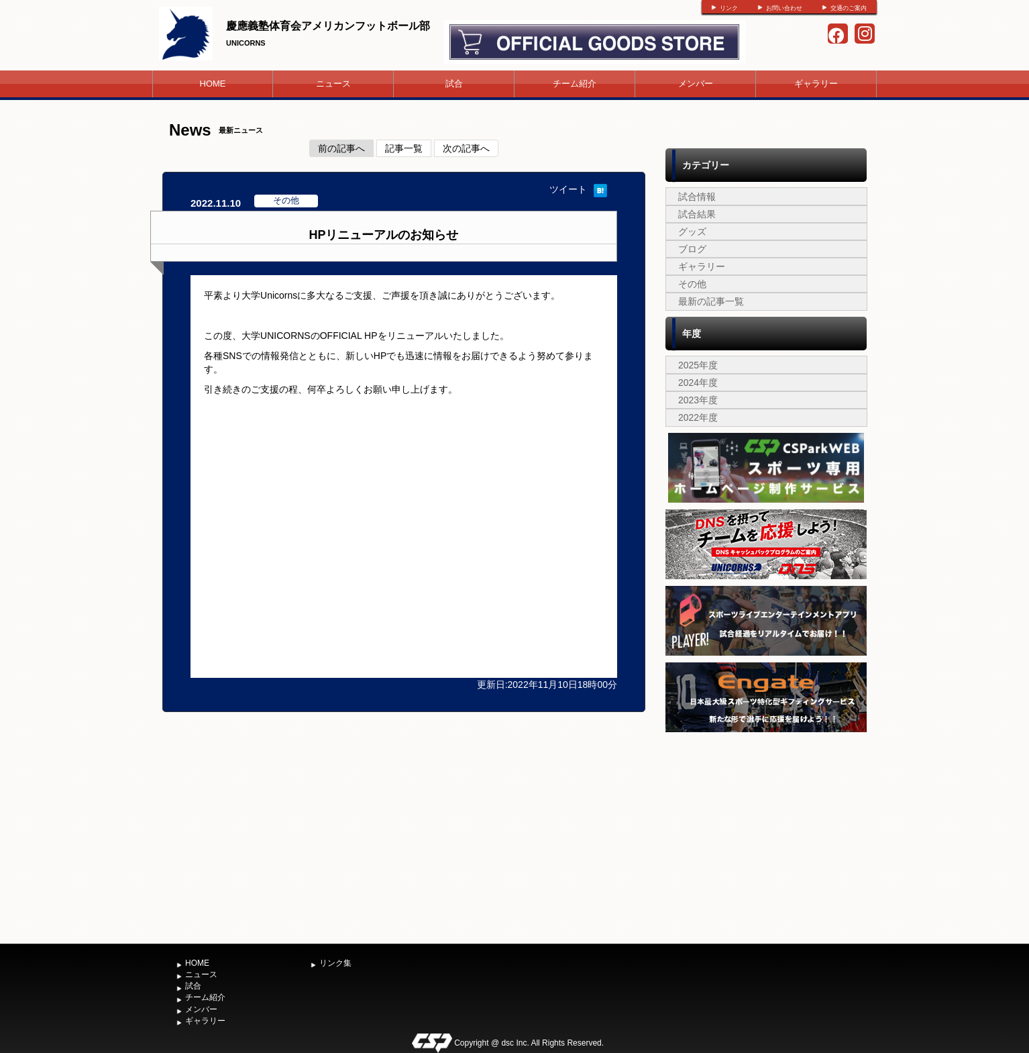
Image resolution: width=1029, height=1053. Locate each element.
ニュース (333, 84)
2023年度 (698, 400)
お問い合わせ (784, 8)
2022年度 (698, 417)
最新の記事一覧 (711, 301)
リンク (729, 8)
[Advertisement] (766, 836)
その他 (692, 284)
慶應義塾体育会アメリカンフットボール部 (328, 26)
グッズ (692, 231)
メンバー (695, 84)
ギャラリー (816, 84)
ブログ (692, 249)
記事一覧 (404, 148)
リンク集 (335, 963)
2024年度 (698, 382)
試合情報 (697, 196)
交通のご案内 (848, 8)
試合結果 (697, 214)
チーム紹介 (574, 84)
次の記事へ (466, 148)
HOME (213, 84)
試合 (454, 84)
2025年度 (698, 365)
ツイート (568, 189)
